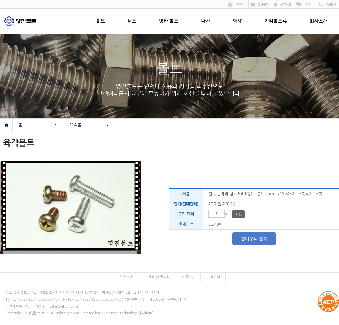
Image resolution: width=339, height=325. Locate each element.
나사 (205, 21)
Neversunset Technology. (119, 313)
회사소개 (319, 21)
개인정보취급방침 (157, 277)
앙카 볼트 (169, 21)
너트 (131, 21)
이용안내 (188, 277)
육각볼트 (77, 125)
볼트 (100, 21)
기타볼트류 (275, 21)
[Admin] (146, 313)
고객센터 (213, 277)
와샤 (237, 21)
